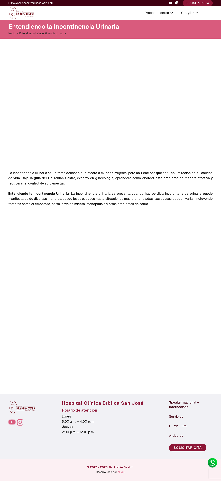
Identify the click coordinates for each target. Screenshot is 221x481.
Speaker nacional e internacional (184, 404)
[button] (171, 13)
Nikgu (121, 472)
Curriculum (178, 426)
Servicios (176, 416)
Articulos (176, 436)
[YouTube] (170, 2)
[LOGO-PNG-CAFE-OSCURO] (21, 13)
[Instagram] (176, 3)
